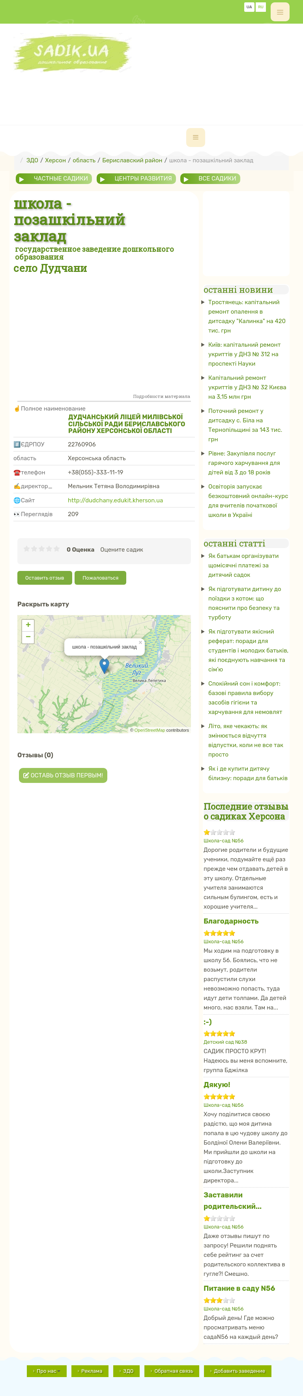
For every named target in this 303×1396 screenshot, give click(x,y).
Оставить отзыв (44, 578)
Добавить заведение (239, 1371)
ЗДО (128, 1371)
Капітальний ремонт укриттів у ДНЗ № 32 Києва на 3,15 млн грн (247, 387)
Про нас (48, 1371)
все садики (217, 178)
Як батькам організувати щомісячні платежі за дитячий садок (243, 565)
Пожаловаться (100, 578)
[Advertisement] (157, 90)
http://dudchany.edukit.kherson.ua (115, 500)
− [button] (28, 637)
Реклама (91, 1371)
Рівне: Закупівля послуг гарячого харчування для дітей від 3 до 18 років (244, 463)
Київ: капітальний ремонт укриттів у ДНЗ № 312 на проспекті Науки (244, 354)
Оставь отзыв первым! (63, 775)
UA (249, 7)
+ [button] (28, 626)
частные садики (61, 178)
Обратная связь (173, 1371)
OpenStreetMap (150, 730)
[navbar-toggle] (195, 137)
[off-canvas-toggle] (280, 11)
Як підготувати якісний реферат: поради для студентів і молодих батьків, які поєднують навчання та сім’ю (248, 650)
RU (261, 7)
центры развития (143, 178)
